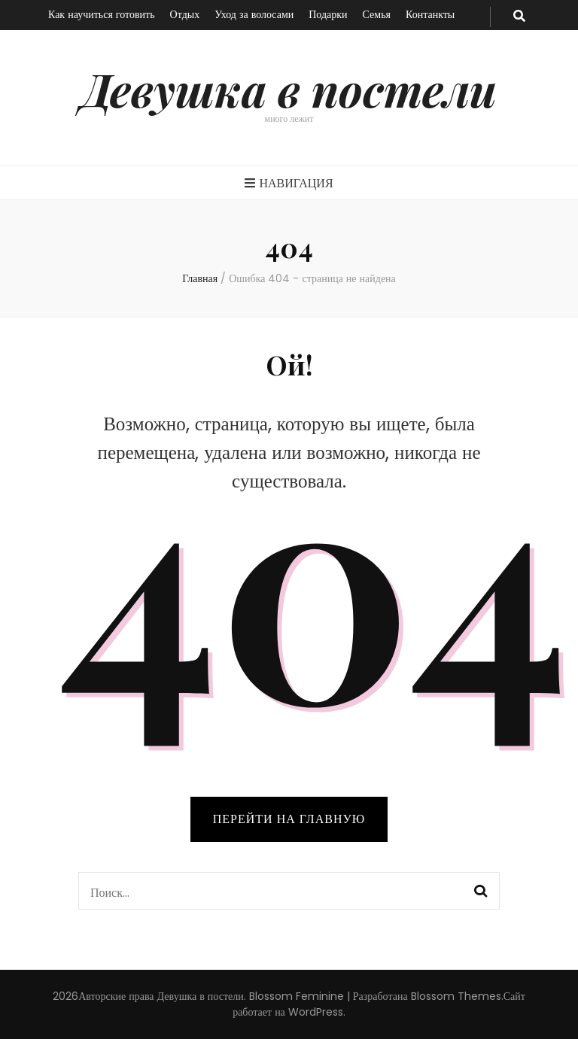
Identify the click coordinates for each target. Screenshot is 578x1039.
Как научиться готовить (101, 14)
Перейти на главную (289, 819)
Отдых (185, 14)
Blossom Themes (456, 996)
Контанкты (430, 14)
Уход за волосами (254, 14)
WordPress (315, 1011)
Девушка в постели (289, 89)
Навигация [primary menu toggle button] (289, 183)
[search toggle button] (519, 17)
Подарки (328, 14)
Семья (377, 14)
